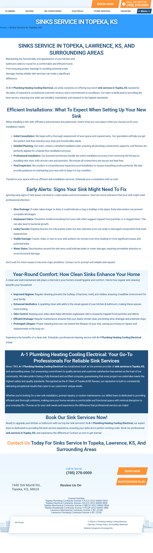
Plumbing (10, 11)
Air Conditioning (52, 11)
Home (3, 27)
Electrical (78, 11)
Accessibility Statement (118, 524)
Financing (126, 11)
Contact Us (18, 443)
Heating (29, 11)
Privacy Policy (102, 524)
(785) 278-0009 (79, 473)
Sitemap (91, 524)
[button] (105, 4)
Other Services (102, 11)
